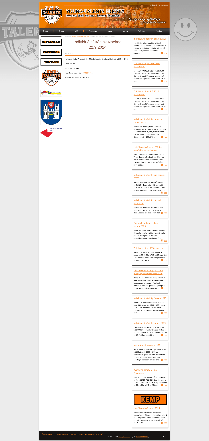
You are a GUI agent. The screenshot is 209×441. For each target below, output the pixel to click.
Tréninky (142, 31)
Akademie (93, 31)
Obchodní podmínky (62, 434)
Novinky (86, 36)
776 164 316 (88, 73)
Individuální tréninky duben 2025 (150, 323)
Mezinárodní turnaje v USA (147, 345)
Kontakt (159, 31)
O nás (61, 31)
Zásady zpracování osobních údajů (91, 434)
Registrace (163, 5)
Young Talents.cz (75, 14)
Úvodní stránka (47, 434)
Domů (45, 31)
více (165, 53)
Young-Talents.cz (124, 437)
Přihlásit (153, 5)
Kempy (125, 31)
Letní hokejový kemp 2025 (147, 408)
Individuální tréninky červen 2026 (150, 39)
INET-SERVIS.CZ (142, 437)
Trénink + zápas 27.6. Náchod (148, 248)
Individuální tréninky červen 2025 (150, 298)
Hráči (76, 31)
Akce (109, 31)
